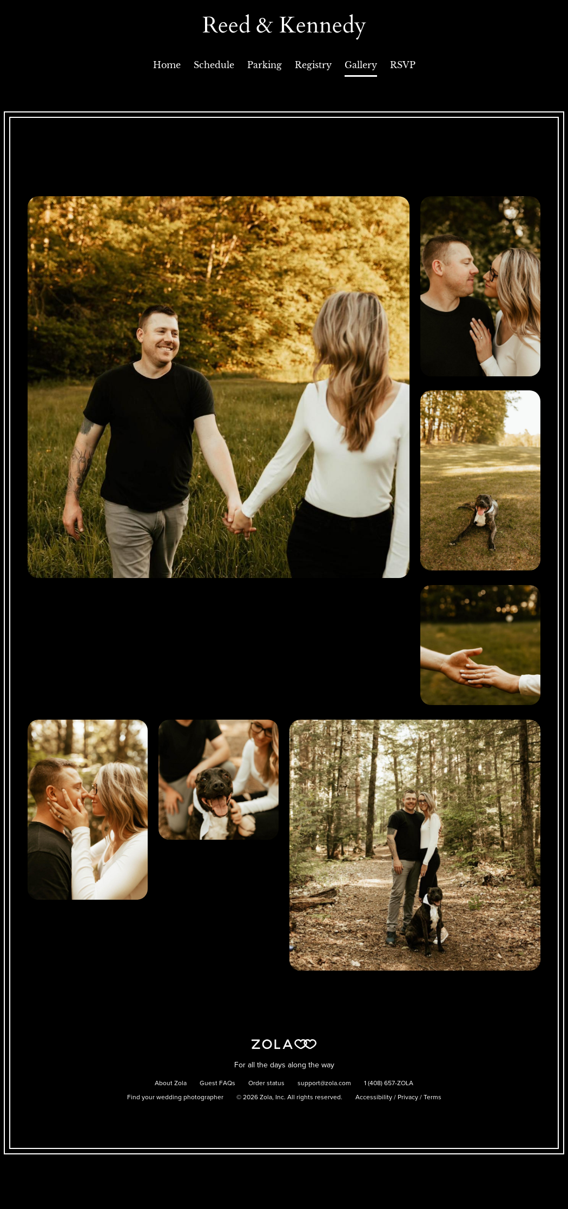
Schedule (214, 64)
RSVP (402, 64)
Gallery (361, 64)
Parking (264, 64)
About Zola (171, 1083)
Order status (266, 1083)
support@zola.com (324, 1083)
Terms (432, 1097)
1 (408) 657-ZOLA (388, 1083)
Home (167, 64)
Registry (313, 64)
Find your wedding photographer (175, 1097)
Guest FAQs (217, 1083)
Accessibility (373, 1097)
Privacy (408, 1097)
